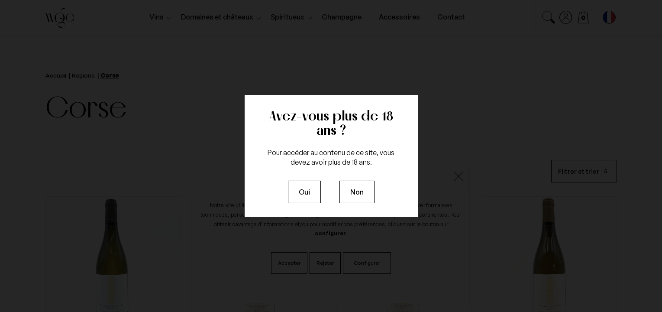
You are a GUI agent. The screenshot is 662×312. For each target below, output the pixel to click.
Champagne (342, 17)
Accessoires (399, 17)
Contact (451, 17)
